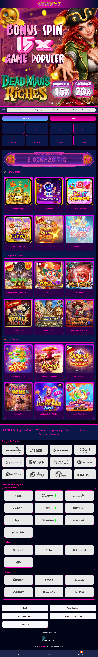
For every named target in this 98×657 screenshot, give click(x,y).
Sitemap (25, 624)
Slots (61, 128)
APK (49, 653)
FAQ (25, 608)
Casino (84, 128)
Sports (13, 140)
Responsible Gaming (73, 616)
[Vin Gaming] (49, 639)
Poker (61, 140)
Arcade (37, 140)
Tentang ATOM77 (25, 616)
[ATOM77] (49, 4)
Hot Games (37, 128)
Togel (85, 140)
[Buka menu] (4, 4)
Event (17, 653)
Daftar (25, 118)
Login (73, 118)
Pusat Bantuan (73, 608)
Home (13, 128)
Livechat (81, 653)
